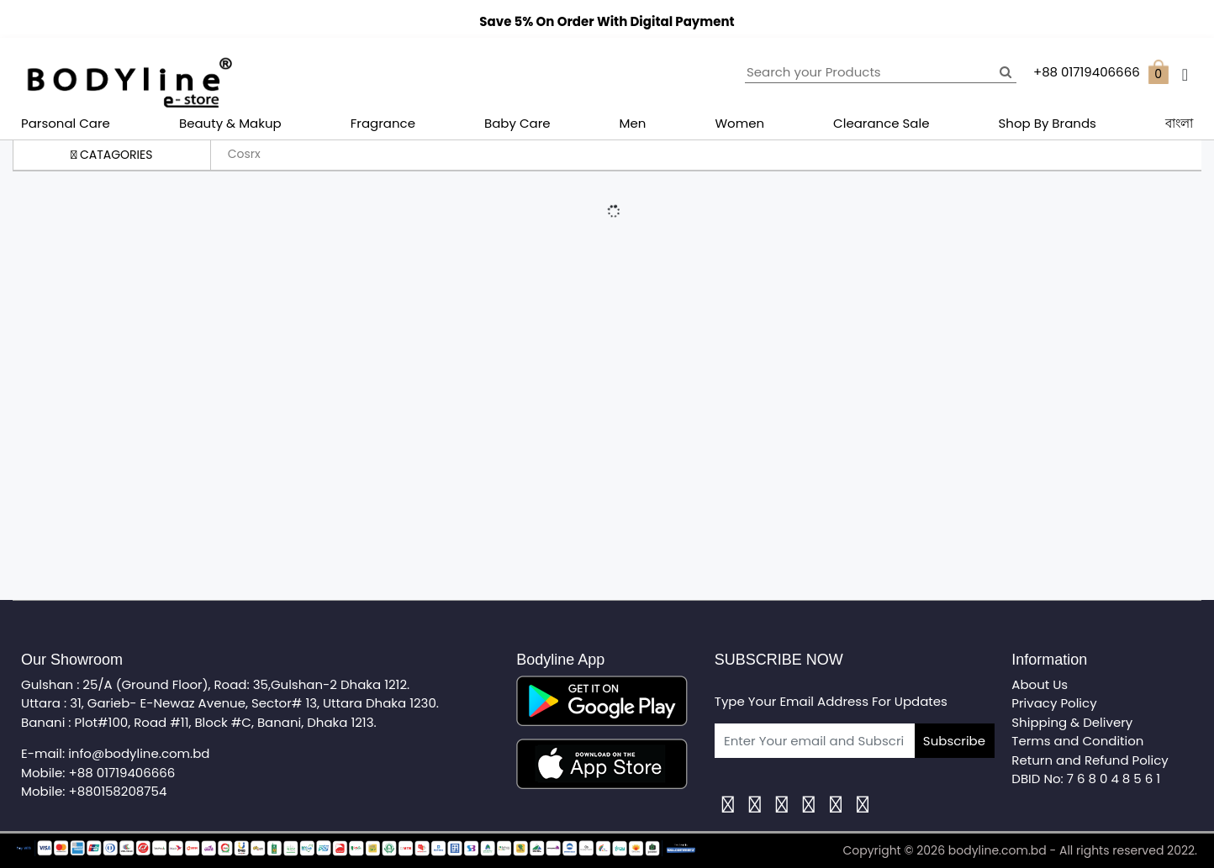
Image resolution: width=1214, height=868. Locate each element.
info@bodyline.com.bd (138, 753)
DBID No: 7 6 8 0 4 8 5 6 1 (1085, 778)
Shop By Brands (1047, 123)
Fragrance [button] (383, 123)
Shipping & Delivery (1071, 722)
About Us (1039, 684)
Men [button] (633, 123)
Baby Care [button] (517, 123)
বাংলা (1179, 123)
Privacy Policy (1053, 703)
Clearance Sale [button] (881, 123)
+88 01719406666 (122, 772)
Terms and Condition (1077, 741)
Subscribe (954, 741)
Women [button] (739, 123)
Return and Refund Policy (1089, 760)
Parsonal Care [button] (65, 123)
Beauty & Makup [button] (230, 123)
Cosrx (244, 153)
